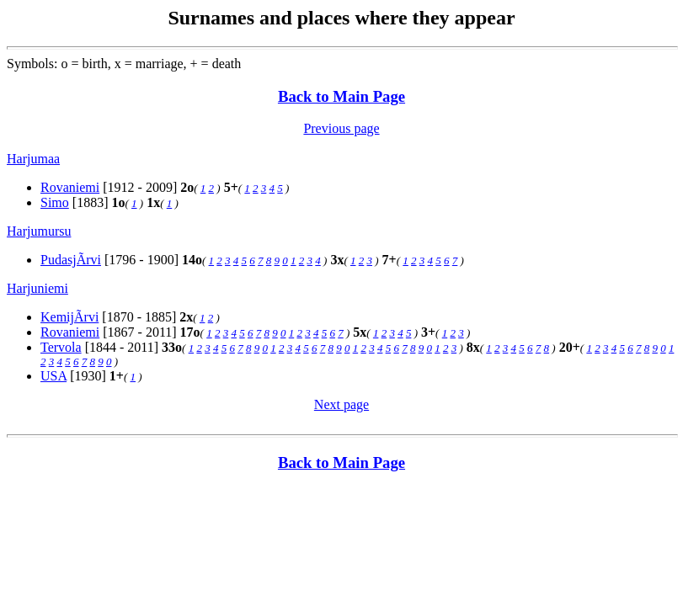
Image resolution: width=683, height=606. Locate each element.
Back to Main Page (341, 96)
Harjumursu (39, 231)
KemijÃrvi (69, 317)
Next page (341, 404)
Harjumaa (33, 159)
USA (53, 376)
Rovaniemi (69, 187)
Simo (54, 202)
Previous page (341, 128)
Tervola (61, 347)
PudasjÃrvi (70, 259)
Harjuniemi (37, 288)
